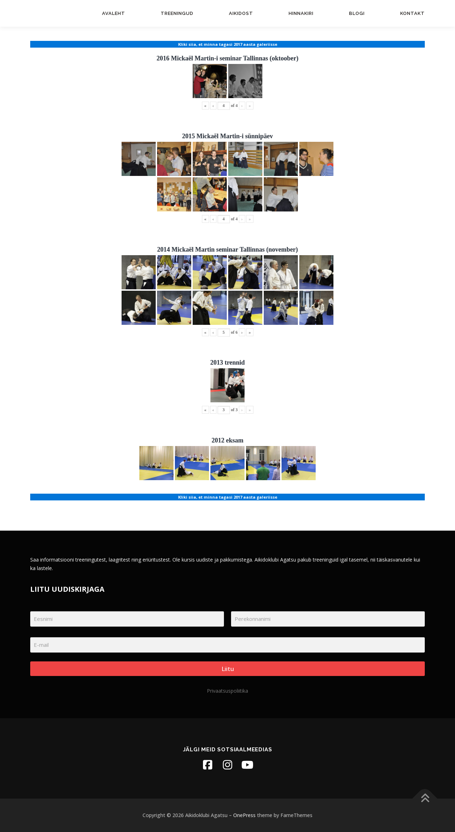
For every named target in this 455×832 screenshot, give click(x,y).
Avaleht (113, 13)
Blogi (357, 13)
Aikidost (241, 13)
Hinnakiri (301, 13)
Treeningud (177, 13)
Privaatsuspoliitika (227, 690)
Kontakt (412, 13)
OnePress (244, 815)
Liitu (227, 669)
